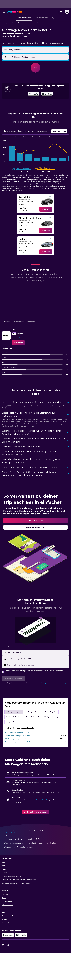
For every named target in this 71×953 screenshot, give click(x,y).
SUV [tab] (38, 137)
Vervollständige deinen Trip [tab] (48, 717)
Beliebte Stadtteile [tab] (13, 717)
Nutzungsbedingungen (40, 683)
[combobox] (9, 43)
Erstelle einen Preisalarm (41, 800)
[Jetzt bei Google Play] (33, 94)
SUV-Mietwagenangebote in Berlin (17, 739)
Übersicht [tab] (7, 321)
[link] (45, 209)
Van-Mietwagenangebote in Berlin (17, 732)
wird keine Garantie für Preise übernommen (17, 832)
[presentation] (47, 93)
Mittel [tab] (24, 137)
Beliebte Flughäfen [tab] (50, 712)
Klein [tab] (16, 137)
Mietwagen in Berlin (36, 23)
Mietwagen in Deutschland (19, 23)
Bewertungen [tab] (19, 321)
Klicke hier (51, 424)
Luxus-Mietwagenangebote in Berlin (17, 736)
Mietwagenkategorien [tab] (14, 712)
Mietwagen (5, 23)
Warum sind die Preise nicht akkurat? (36, 847)
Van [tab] (44, 137)
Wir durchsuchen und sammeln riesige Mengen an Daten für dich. (36, 843)
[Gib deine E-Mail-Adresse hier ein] (37, 665)
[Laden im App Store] (47, 94)
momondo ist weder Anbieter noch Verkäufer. (36, 839)
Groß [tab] (31, 137)
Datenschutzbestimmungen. (59, 683)
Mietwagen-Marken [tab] (33, 712)
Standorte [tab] (31, 321)
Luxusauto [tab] (53, 137)
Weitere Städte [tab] (29, 717)
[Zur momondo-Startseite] (14, 12)
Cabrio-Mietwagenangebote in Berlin (18, 742)
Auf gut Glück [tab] (11, 722)
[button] (3, 11)
